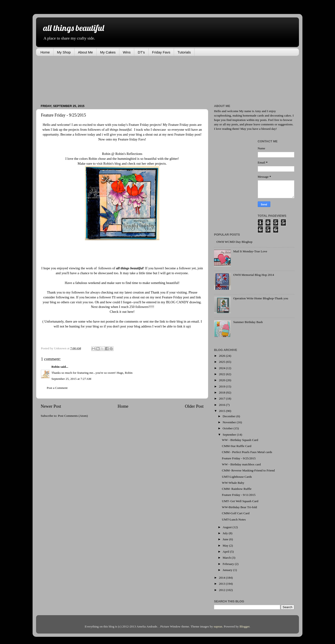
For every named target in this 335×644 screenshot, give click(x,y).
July (226, 533)
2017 (222, 398)
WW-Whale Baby (233, 482)
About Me (85, 52)
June (226, 539)
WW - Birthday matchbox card (241, 464)
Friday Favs (161, 52)
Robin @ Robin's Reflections (122, 154)
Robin (55, 366)
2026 (222, 355)
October (228, 428)
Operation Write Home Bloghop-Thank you (260, 298)
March (227, 557)
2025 (222, 362)
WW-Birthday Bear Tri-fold (239, 507)
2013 (222, 583)
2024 (222, 368)
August (227, 527)
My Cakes (108, 52)
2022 (222, 374)
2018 (222, 392)
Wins (127, 52)
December (229, 416)
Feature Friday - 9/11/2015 (239, 495)
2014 (222, 577)
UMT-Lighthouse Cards (237, 476)
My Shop (64, 52)
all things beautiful (73, 28)
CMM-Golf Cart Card (236, 513)
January (228, 570)
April (226, 551)
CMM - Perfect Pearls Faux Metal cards (247, 452)
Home (45, 52)
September (230, 434)
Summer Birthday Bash (248, 322)
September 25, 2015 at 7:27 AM (71, 378)
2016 (222, 405)
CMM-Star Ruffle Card (236, 446)
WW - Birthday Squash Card (240, 440)
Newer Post (51, 406)
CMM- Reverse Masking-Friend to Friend (248, 470)
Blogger (245, 626)
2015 (222, 411)
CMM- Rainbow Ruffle (236, 489)
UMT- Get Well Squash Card (240, 501)
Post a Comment (57, 388)
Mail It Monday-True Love (250, 251)
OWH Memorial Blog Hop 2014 (253, 275)
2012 (222, 590)
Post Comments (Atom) (73, 415)
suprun (218, 626)
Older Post (194, 406)
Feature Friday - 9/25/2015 (239, 458)
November (230, 422)
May (226, 545)
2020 (222, 380)
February (229, 564)
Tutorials (184, 52)
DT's (141, 52)
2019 (222, 386)
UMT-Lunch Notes (234, 519)
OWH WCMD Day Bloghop (234, 242)
